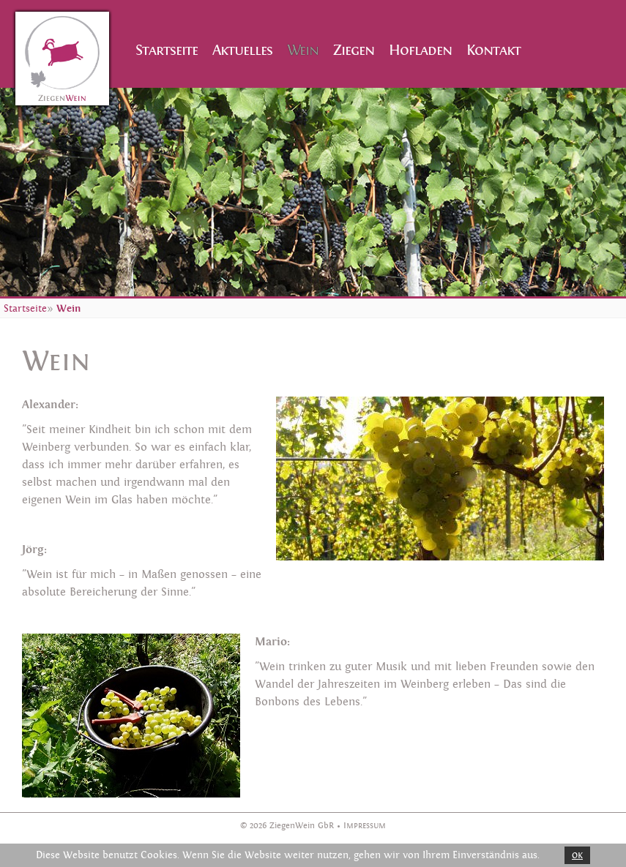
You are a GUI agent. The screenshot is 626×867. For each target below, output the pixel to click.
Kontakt (493, 50)
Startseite (166, 50)
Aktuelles (242, 50)
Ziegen (353, 50)
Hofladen (420, 50)
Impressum (364, 825)
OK (577, 855)
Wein (302, 50)
